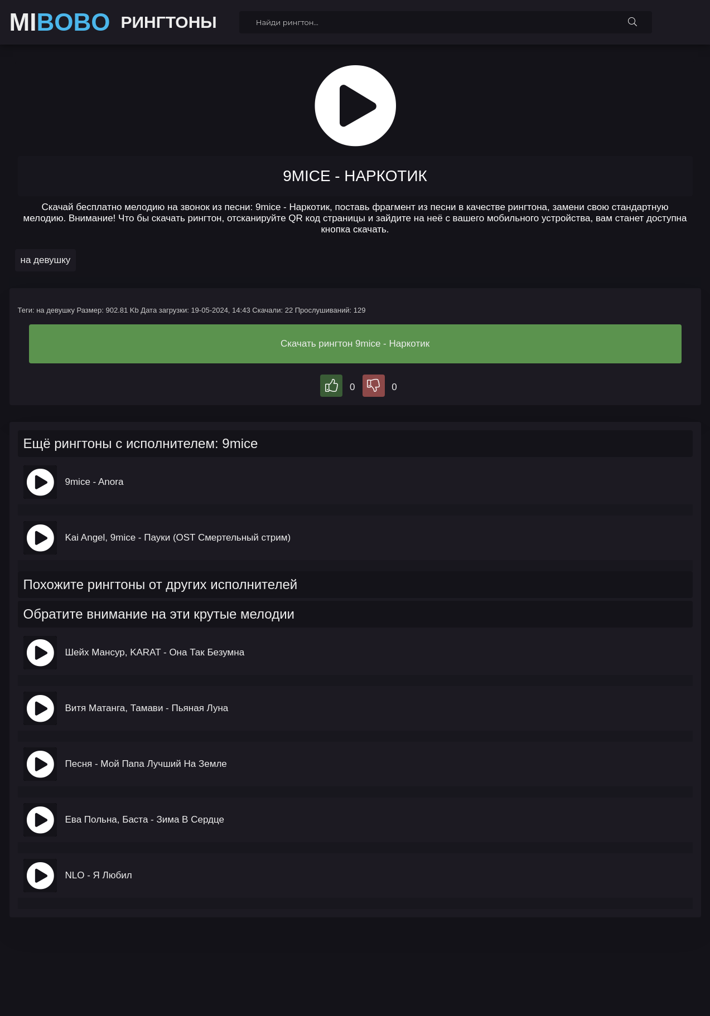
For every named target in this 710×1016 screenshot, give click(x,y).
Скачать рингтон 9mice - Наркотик (355, 343)
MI (59, 22)
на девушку (46, 260)
